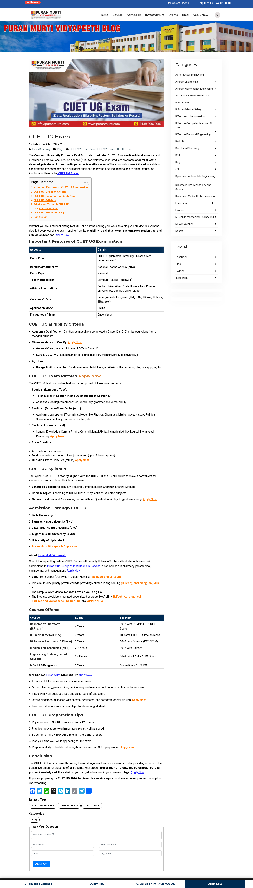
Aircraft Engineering (186, 81)
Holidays (180, 210)
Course (118, 15)
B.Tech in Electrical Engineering (193, 134)
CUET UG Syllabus (45, 200)
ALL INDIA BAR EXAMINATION (192, 95)
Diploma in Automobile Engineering (195, 176)
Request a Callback (38, 884)
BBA (100, 301)
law (150, 583)
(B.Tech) (126, 583)
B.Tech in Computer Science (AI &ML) (193, 125)
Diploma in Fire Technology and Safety (193, 187)
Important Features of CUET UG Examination (61, 187)
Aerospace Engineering (65, 601)
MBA (156, 583)
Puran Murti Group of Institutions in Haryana (73, 566)
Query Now (97, 884)
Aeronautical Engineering (189, 74)
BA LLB (179, 141)
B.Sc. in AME (182, 102)
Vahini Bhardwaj (41, 149)
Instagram (181, 278)
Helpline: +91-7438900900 (214, 3)
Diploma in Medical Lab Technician (195, 196)
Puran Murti (53, 675)
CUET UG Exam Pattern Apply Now (54, 196)
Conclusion (40, 217)
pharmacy (140, 583)
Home (104, 15)
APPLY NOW (95, 601)
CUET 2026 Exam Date (82, 149)
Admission (134, 15)
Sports (179, 230)
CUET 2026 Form (105, 149)
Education (181, 203)
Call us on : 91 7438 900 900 (155, 884)
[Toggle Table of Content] (84, 182)
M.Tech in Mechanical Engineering (194, 217)
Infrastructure (154, 15)
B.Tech (157, 297)
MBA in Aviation (184, 224)
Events (173, 15)
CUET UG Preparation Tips (50, 212)
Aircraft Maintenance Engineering (194, 88)
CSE (177, 169)
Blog (185, 15)
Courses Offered (48, 208)
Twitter (179, 271)
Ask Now (41, 864)
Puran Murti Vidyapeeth (47, 546)
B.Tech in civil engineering (190, 116)
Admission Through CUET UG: (52, 204)
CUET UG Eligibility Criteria (50, 191)
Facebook (181, 257)
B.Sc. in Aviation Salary (188, 109)
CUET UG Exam (124, 149)
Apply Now (200, 15)
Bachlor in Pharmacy (187, 148)
